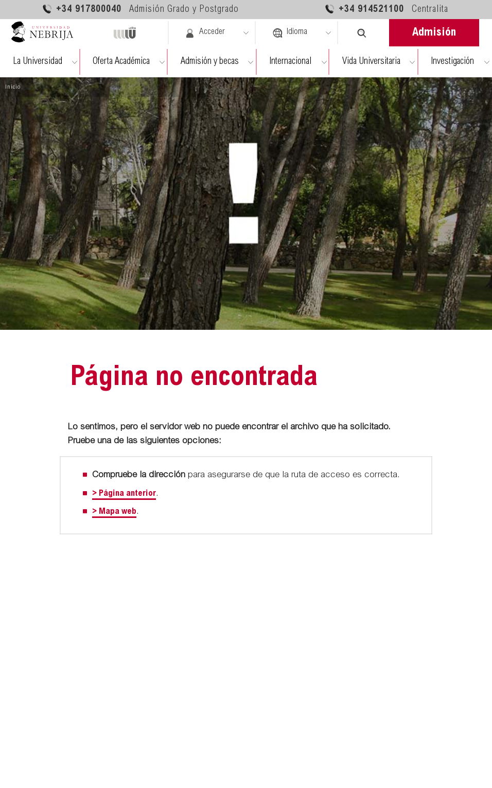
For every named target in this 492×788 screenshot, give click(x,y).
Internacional (290, 61)
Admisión (434, 33)
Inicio (13, 87)
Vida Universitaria (371, 61)
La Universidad (37, 61)
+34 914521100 (386, 9)
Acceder (205, 33)
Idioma (289, 33)
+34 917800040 (140, 9)
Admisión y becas (210, 61)
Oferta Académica (121, 61)
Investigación (452, 61)
